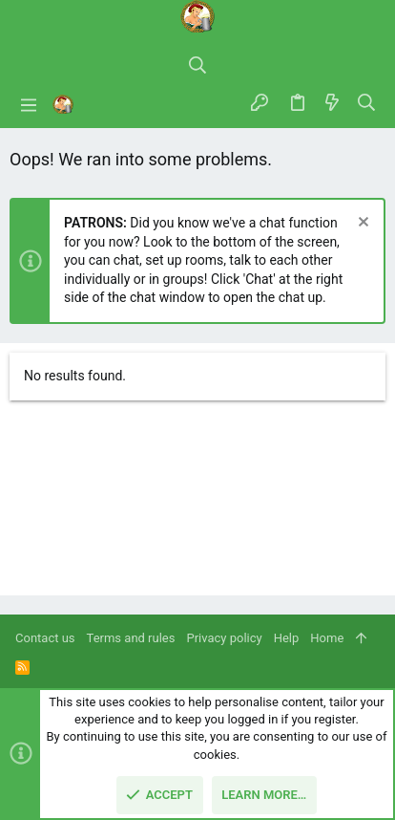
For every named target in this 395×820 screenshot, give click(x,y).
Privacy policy (223, 638)
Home (326, 638)
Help (287, 638)
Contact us (45, 638)
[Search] (197, 66)
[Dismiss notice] (361, 224)
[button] (29, 104)
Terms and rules (131, 638)
